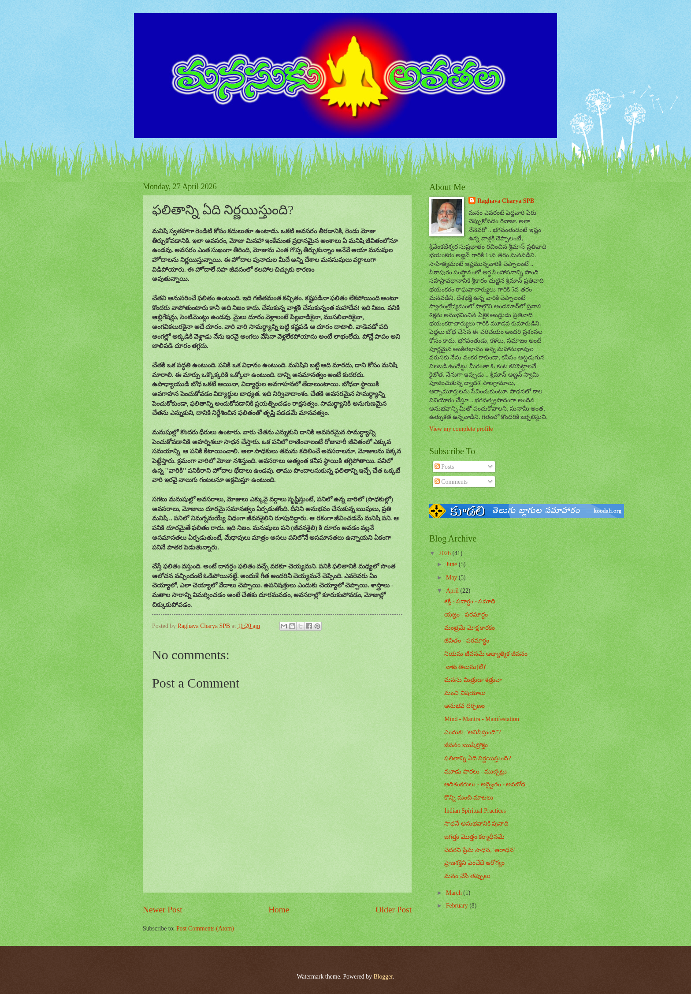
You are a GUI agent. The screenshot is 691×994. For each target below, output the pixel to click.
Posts (444, 466)
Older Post (393, 909)
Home (278, 909)
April (453, 590)
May (452, 577)
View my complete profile (461, 429)
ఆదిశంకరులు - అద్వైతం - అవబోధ (484, 784)
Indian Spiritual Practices (474, 810)
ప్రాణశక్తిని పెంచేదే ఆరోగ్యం (474, 862)
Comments (451, 481)
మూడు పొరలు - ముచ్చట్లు (475, 771)
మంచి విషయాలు (464, 693)
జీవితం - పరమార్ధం (466, 640)
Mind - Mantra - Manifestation (481, 719)
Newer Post (162, 909)
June (452, 564)
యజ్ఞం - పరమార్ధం (466, 614)
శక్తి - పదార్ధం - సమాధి (469, 601)
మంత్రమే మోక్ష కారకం (469, 627)
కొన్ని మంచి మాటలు (468, 797)
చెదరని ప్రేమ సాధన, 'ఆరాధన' (479, 850)
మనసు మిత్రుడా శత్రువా (473, 679)
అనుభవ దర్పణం (464, 706)
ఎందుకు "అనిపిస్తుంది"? (472, 732)
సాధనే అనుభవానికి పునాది (476, 823)
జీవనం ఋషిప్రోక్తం (465, 745)
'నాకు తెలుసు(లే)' (465, 667)
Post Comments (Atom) (205, 928)
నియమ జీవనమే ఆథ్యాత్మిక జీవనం (485, 653)
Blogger (383, 976)
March (454, 892)
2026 (445, 553)
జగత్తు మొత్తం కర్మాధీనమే (474, 836)
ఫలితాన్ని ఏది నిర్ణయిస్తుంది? (477, 758)
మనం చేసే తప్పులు (467, 876)
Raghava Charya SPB (505, 201)
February (457, 905)
